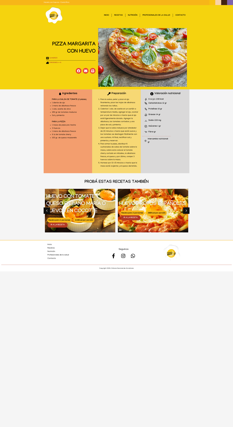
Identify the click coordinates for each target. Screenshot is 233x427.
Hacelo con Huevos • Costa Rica (56, 2)
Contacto (180, 15)
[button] (79, 71)
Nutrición (132, 15)
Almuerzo (53, 58)
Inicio (106, 15)
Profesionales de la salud (156, 15)
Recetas (118, 15)
